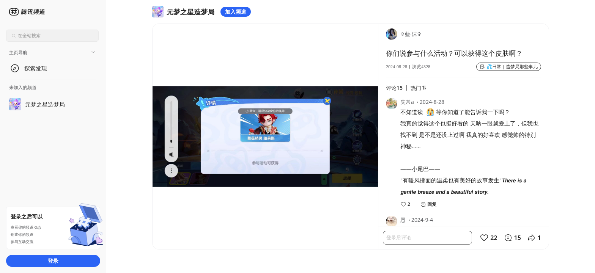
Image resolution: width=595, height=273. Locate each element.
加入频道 (235, 11)
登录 (53, 260)
